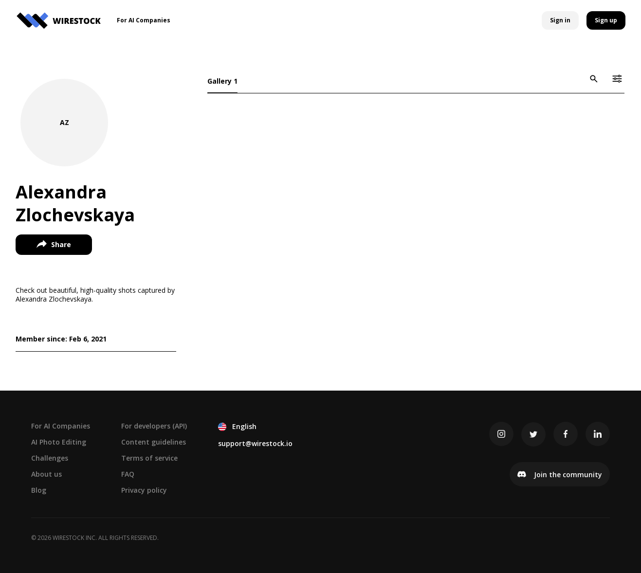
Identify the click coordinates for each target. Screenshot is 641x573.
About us (46, 474)
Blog (38, 490)
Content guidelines (153, 442)
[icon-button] (594, 79)
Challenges (49, 458)
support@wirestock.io (255, 443)
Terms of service (149, 458)
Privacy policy (144, 490)
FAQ (127, 474)
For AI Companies (60, 426)
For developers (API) (154, 426)
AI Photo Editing (58, 442)
